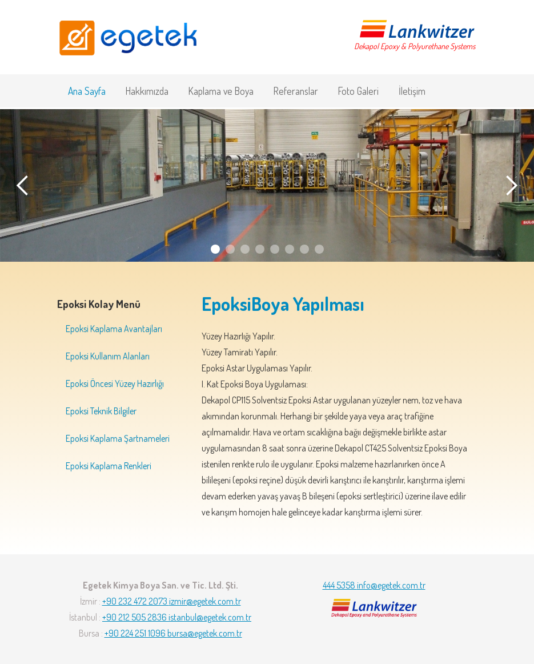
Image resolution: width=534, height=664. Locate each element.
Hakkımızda (147, 91)
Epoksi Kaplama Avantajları (114, 328)
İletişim (412, 91)
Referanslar (296, 91)
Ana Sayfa (87, 91)
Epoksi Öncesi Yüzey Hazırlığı (115, 383)
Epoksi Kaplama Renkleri (108, 465)
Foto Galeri (358, 91)
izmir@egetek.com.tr (205, 601)
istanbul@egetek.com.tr (209, 617)
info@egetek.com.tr (391, 585)
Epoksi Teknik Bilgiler (101, 411)
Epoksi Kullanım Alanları (108, 356)
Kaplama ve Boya (221, 91)
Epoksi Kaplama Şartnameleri (118, 438)
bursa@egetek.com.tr (204, 633)
